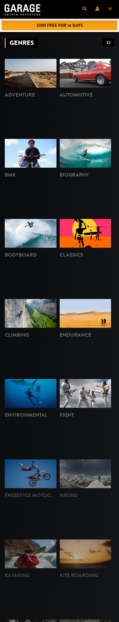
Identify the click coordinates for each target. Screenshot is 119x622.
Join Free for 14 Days (59, 25)
